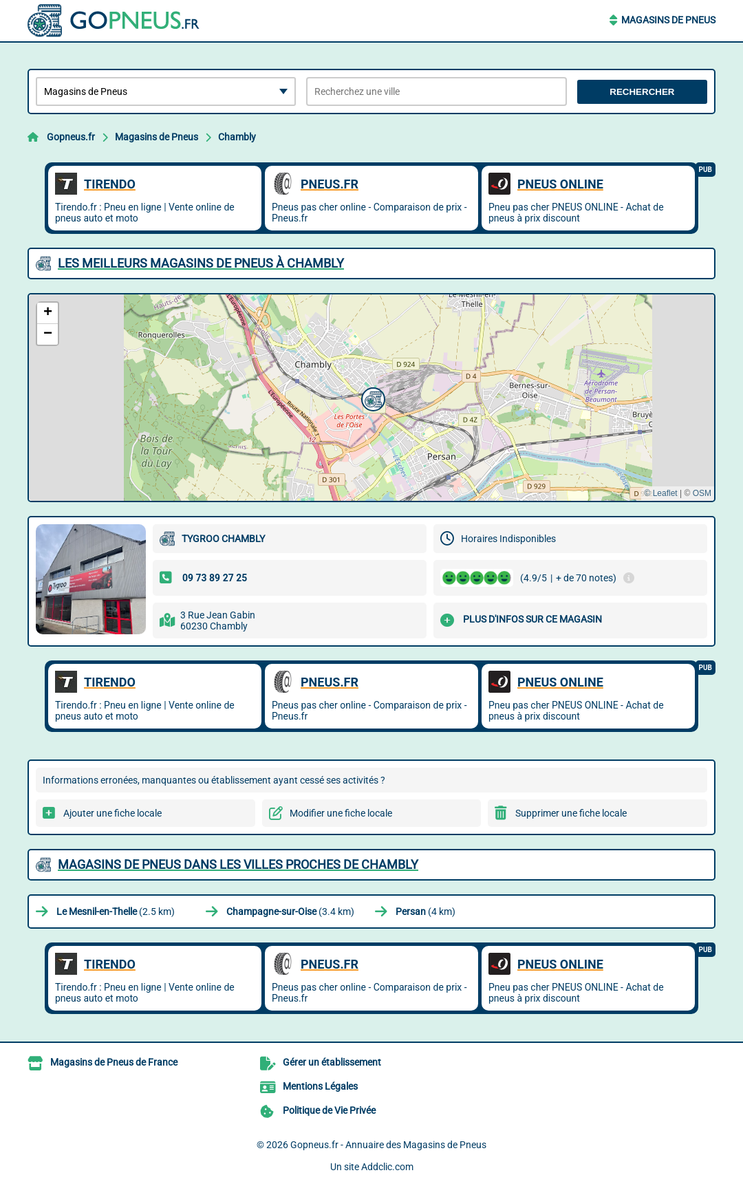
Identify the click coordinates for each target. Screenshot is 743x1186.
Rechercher (642, 92)
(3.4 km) (290, 911)
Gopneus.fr (71, 136)
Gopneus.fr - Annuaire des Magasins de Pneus (388, 1144)
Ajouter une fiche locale (112, 813)
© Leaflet (660, 493)
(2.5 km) (115, 911)
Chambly (237, 136)
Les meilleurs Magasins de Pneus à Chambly (201, 263)
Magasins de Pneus (668, 19)
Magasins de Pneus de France (113, 1062)
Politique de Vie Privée (329, 1110)
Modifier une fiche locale (341, 813)
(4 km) (425, 911)
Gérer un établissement (332, 1062)
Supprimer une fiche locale (571, 813)
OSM (702, 493)
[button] (371, 397)
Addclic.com (387, 1166)
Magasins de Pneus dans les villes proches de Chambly (238, 864)
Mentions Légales (320, 1086)
